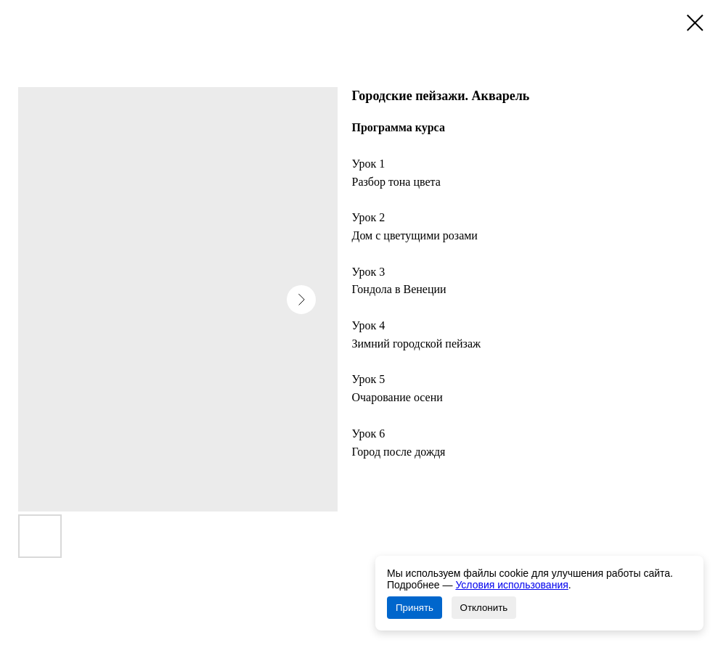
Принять (414, 607)
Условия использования (511, 585)
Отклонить (484, 607)
